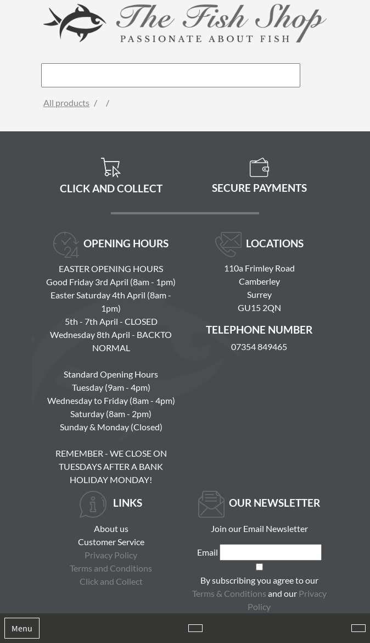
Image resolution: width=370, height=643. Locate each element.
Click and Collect (111, 581)
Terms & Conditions (229, 593)
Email (207, 552)
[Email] (271, 552)
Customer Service (111, 541)
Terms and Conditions (111, 568)
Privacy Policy (111, 555)
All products (66, 102)
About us (111, 528)
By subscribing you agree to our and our (259, 593)
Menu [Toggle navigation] (22, 628)
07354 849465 (259, 346)
